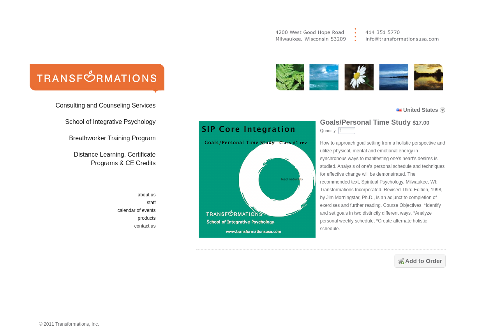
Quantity (328, 130)
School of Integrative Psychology (110, 121)
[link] (322, 296)
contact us (145, 226)
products (146, 218)
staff (151, 202)
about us (146, 195)
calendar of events (136, 210)
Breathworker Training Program (112, 138)
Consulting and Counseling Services (105, 105)
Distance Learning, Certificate (84, 160)
